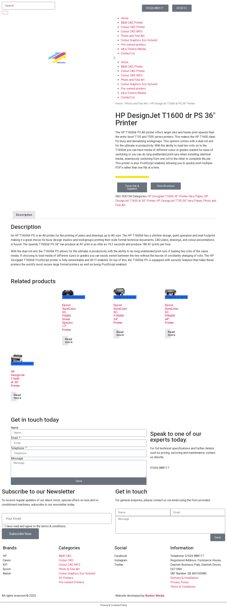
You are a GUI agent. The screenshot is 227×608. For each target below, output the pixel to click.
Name (14, 427)
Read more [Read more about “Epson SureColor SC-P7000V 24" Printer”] (117, 333)
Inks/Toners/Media (133, 49)
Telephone (18, 448)
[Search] (5, 12)
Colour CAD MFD (131, 31)
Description (24, 215)
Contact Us (128, 53)
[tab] (24, 215)
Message (17, 458)
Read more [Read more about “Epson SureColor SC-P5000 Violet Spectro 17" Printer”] (66, 340)
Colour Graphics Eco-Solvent (139, 40)
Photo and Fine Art (132, 36)
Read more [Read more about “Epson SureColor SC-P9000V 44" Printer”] (169, 333)
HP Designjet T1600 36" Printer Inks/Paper (175, 196)
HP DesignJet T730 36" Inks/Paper (179, 200)
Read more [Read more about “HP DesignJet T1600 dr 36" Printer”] (15, 396)
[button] (170, 58)
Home (125, 18)
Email (15, 438)
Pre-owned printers (133, 44)
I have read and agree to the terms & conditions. (35, 526)
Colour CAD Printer (133, 27)
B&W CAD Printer (132, 22)
